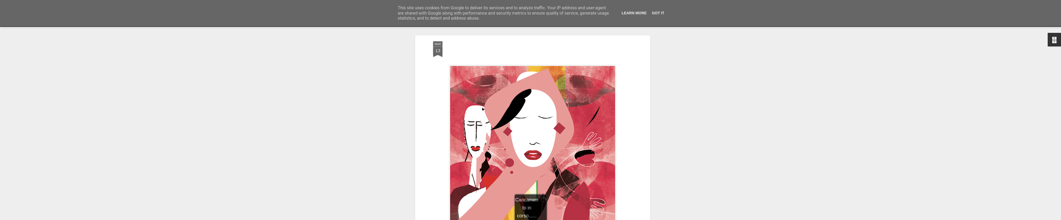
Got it (658, 13)
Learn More (634, 13)
